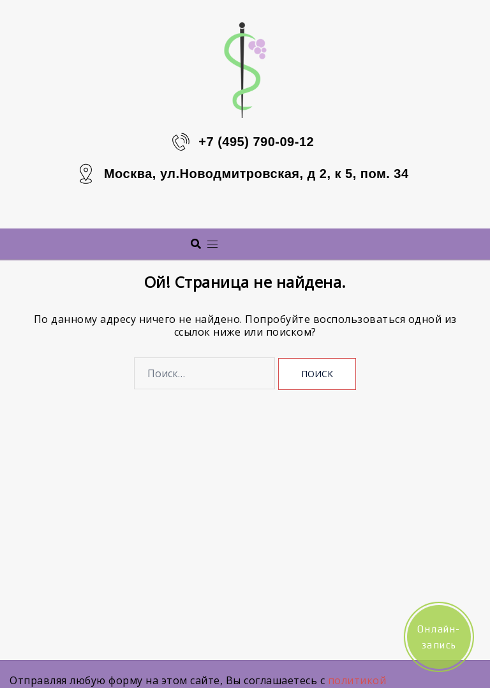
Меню (261, 243)
